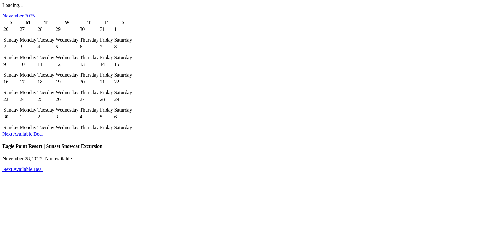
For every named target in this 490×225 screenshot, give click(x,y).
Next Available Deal (22, 134)
